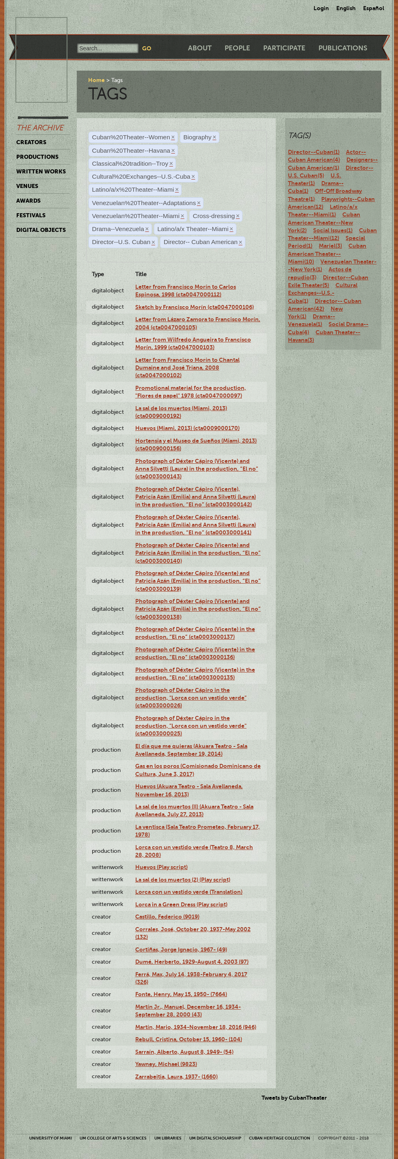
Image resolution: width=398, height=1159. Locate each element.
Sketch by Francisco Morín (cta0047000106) (194, 307)
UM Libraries (168, 1138)
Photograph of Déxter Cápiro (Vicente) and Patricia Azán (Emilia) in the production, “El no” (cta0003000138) (198, 609)
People (237, 48)
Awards (28, 200)
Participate (284, 48)
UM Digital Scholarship (215, 1138)
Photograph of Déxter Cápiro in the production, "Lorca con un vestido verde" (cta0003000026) (191, 698)
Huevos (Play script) (161, 867)
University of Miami (50, 1138)
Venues (27, 186)
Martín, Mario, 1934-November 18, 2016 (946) (195, 1027)
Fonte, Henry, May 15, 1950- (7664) (181, 994)
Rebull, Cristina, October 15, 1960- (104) (188, 1039)
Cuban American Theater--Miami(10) (327, 253)
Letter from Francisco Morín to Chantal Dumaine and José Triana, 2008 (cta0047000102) (187, 368)
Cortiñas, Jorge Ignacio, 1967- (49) (181, 949)
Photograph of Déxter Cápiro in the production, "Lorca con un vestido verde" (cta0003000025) (191, 726)
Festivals (30, 215)
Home (96, 80)
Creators (31, 142)
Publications (342, 48)
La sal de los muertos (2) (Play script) (182, 879)
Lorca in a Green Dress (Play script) (181, 904)
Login (321, 8)
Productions (37, 157)
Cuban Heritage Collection (279, 1138)
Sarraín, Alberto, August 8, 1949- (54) (184, 1052)
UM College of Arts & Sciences (113, 1138)
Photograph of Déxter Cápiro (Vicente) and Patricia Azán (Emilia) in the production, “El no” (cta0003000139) (198, 581)
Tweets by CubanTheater (294, 1097)
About (200, 48)
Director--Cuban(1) (314, 152)
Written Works (41, 171)
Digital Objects (41, 230)
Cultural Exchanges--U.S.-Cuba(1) (322, 293)
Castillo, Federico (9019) (167, 916)
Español (373, 8)
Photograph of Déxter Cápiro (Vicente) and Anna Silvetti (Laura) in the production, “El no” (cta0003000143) (196, 469)
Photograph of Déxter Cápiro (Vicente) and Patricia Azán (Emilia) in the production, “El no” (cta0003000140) (198, 553)
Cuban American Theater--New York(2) (324, 222)
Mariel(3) (330, 245)
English (346, 8)
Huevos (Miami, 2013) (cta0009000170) (187, 428)
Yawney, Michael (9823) (166, 1064)
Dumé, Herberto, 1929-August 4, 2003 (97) (192, 961)
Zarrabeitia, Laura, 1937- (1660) (176, 1076)
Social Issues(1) (333, 230)
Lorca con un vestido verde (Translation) (188, 892)
